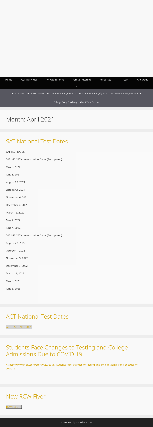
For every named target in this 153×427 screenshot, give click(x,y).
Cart (125, 79)
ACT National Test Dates (37, 316)
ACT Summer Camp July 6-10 (93, 93)
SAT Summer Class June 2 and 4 (125, 93)
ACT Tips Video (29, 79)
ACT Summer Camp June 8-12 (61, 93)
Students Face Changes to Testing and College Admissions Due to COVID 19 (67, 350)
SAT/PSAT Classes (35, 93)
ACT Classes (18, 93)
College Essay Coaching (65, 102)
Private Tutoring (55, 79)
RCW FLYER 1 (14, 407)
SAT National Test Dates (37, 141)
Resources (109, 80)
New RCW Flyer (26, 396)
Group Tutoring (82, 79)
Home (8, 79)
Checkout (142, 79)
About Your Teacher (89, 102)
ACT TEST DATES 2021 (19, 327)
